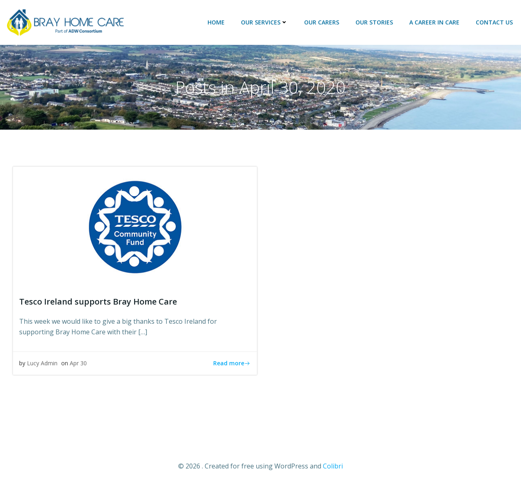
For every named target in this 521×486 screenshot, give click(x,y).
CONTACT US (494, 22)
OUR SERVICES (264, 22)
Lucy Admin (42, 363)
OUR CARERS (321, 22)
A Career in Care (434, 22)
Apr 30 (78, 363)
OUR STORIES (374, 22)
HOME (216, 22)
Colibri (333, 466)
